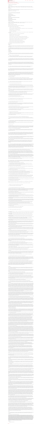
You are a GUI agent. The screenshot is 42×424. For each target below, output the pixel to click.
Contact (32, 0)
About (27, 0)
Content (30, 0)
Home (25, 0)
